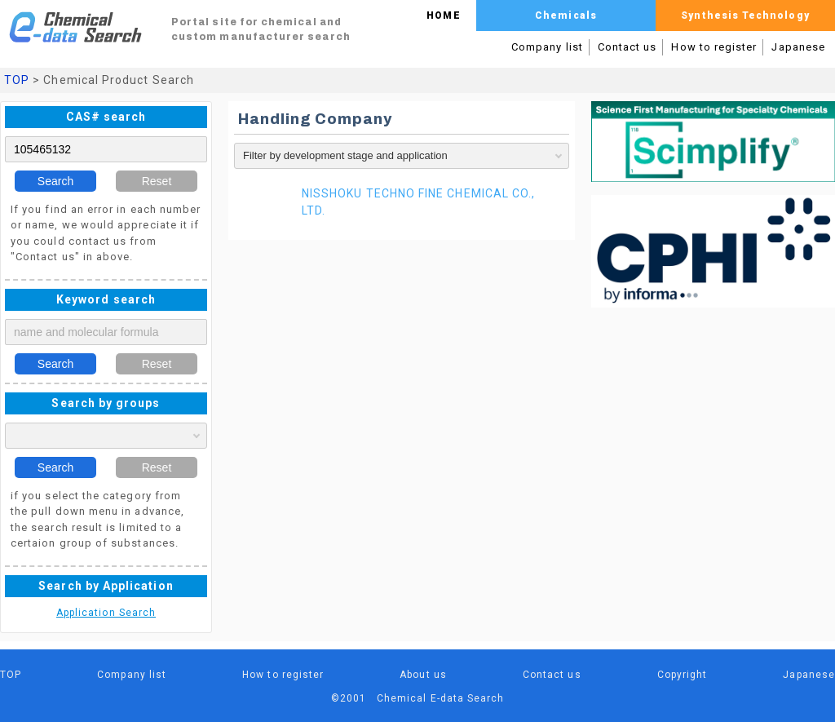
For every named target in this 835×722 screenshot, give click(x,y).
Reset (157, 181)
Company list (547, 47)
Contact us (627, 47)
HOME (443, 15)
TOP (16, 79)
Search (55, 181)
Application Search (106, 612)
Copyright (682, 674)
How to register (714, 47)
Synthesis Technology (745, 15)
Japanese (798, 47)
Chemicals (566, 15)
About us (423, 674)
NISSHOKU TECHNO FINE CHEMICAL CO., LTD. (418, 202)
